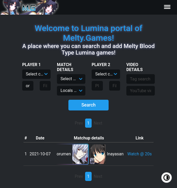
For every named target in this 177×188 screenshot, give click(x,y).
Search (88, 105)
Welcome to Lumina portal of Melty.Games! (89, 33)
